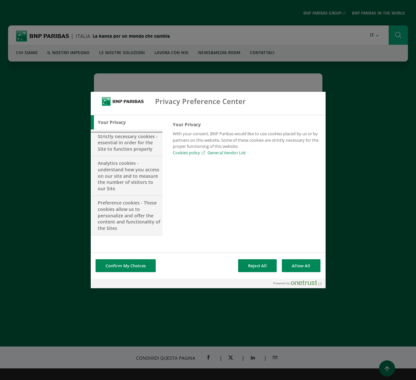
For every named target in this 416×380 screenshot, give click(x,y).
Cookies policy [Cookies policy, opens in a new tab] (186, 153)
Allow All (301, 266)
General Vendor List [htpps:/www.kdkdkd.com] (227, 153)
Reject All (257, 266)
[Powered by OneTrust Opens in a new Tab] (297, 284)
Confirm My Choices (126, 266)
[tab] (127, 122)
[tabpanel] (246, 140)
